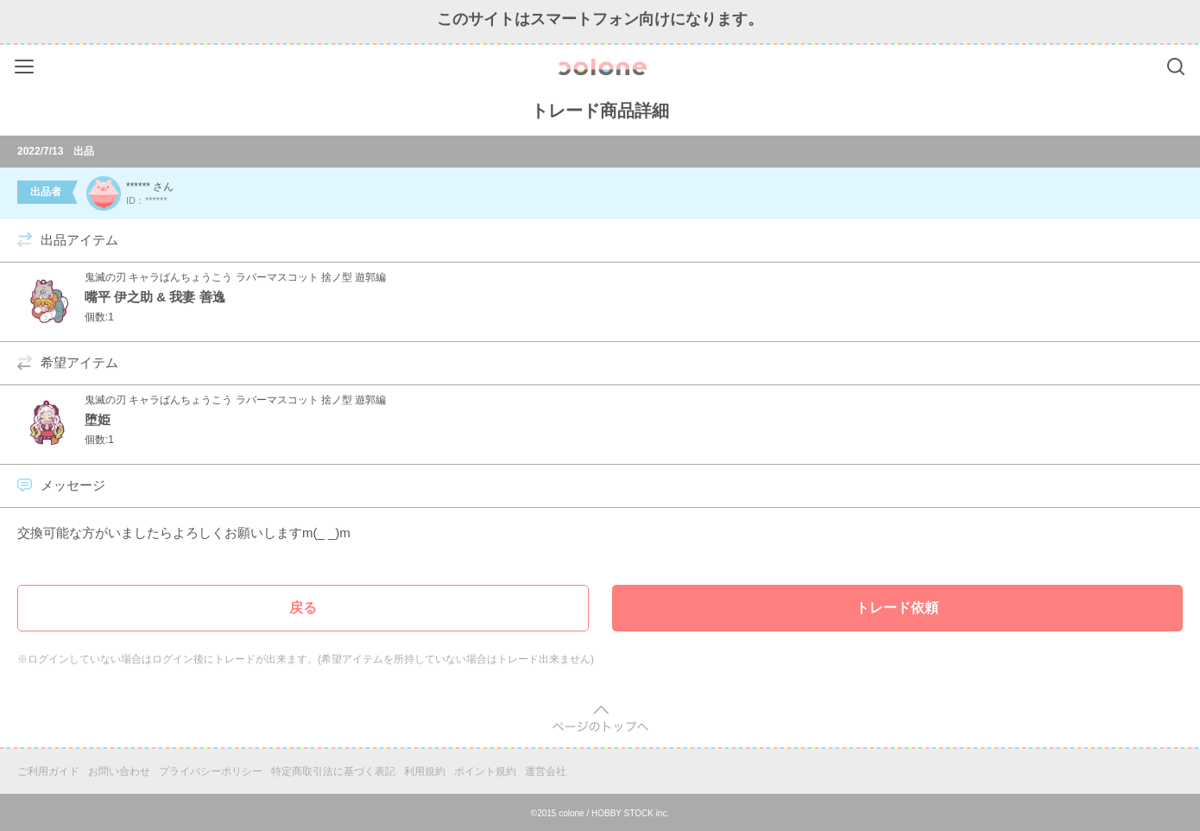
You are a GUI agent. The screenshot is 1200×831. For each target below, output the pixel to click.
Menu (26, 63)
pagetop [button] (600, 719)
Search (1175, 66)
